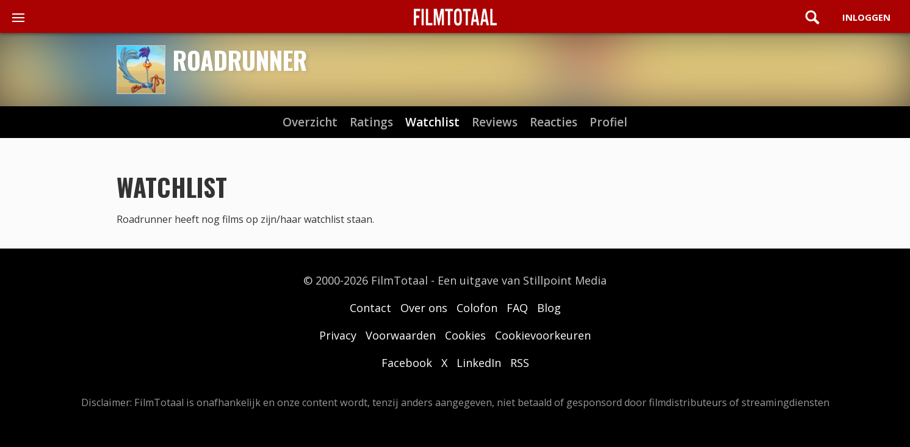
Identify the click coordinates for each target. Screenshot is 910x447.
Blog (549, 307)
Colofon (477, 307)
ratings (371, 122)
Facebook (406, 362)
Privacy (337, 335)
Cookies (465, 335)
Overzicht (310, 122)
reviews (495, 122)
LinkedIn (479, 362)
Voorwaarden (401, 335)
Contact (370, 307)
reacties (553, 122)
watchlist (432, 122)
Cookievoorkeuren (543, 335)
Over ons (423, 307)
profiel (608, 122)
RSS (519, 362)
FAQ (517, 307)
